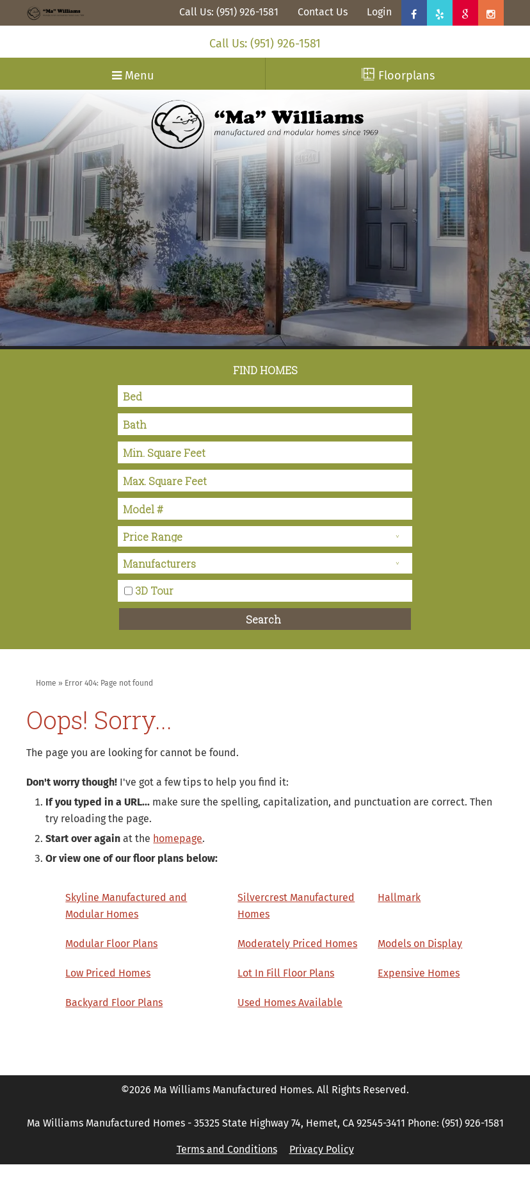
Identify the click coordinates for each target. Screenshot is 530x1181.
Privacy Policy (321, 1149)
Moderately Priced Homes (297, 943)
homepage (177, 838)
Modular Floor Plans (111, 943)
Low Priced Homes (107, 973)
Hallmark (399, 897)
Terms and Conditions (227, 1149)
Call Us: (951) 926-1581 (228, 12)
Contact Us (323, 12)
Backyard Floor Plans (114, 1002)
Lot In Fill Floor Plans (285, 973)
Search (263, 619)
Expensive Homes (419, 973)
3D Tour (154, 590)
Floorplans (398, 75)
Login (379, 12)
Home (46, 683)
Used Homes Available (289, 1002)
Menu (133, 76)
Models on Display (420, 943)
